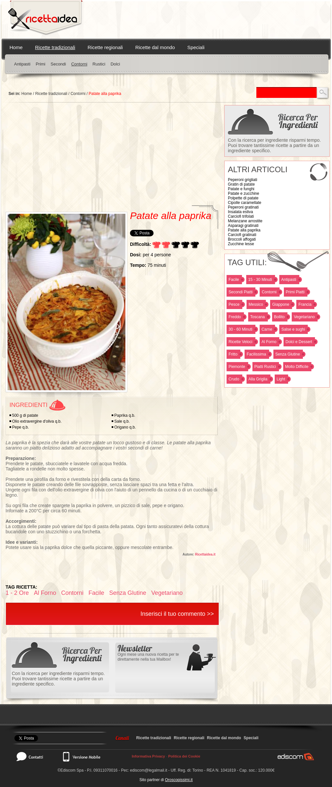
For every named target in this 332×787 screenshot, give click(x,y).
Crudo (234, 379)
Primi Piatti (295, 292)
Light (281, 379)
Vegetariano (304, 317)
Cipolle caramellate (244, 202)
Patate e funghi (241, 189)
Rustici (99, 64)
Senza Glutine (287, 354)
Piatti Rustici (265, 366)
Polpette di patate (243, 198)
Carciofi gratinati (242, 234)
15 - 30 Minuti (260, 279)
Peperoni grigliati (242, 179)
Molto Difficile (296, 366)
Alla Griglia (258, 379)
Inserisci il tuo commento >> (177, 614)
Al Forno (269, 341)
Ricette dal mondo (155, 47)
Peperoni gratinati (243, 207)
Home (16, 47)
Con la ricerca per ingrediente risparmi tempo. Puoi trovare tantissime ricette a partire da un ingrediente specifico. (274, 145)
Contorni (79, 64)
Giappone (280, 304)
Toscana (257, 317)
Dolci (115, 64)
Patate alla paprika (244, 230)
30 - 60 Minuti (240, 329)
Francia (304, 304)
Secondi (58, 64)
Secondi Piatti (240, 292)
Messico (256, 304)
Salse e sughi (293, 329)
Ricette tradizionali (55, 47)
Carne (267, 329)
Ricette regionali (105, 47)
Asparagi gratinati (243, 225)
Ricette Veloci (240, 341)
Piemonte (237, 366)
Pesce (234, 304)
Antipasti (22, 64)
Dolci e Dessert (299, 341)
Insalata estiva (240, 212)
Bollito (279, 317)
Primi (41, 64)
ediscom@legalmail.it (148, 770)
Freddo (235, 317)
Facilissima (256, 354)
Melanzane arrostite (245, 221)
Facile (234, 279)
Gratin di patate (241, 184)
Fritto (233, 354)
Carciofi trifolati (241, 216)
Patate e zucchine (243, 193)
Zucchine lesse (241, 244)
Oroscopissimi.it (179, 780)
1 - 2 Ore (17, 593)
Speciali (196, 47)
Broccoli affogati (242, 239)
